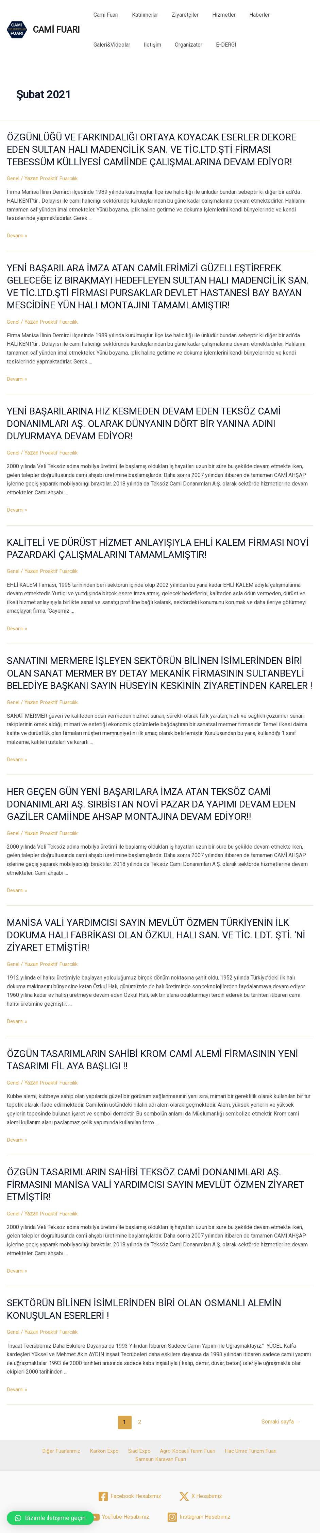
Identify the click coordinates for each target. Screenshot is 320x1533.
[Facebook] (129, 1452)
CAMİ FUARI (56, 29)
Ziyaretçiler (178, 15)
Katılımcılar (141, 15)
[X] (200, 1452)
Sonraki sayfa (279, 1385)
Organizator (134, 44)
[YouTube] (119, 1473)
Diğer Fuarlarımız (38, 1415)
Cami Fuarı (104, 15)
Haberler (247, 15)
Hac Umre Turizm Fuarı (218, 1415)
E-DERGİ (169, 44)
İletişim (101, 44)
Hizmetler (214, 15)
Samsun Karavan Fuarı (276, 1415)
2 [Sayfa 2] (137, 1385)
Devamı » (18, 233)
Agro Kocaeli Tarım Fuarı (157, 1415)
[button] (50, 1518)
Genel (13, 175)
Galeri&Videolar (286, 15)
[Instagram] (199, 1473)
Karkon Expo (79, 1415)
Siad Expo (111, 1415)
